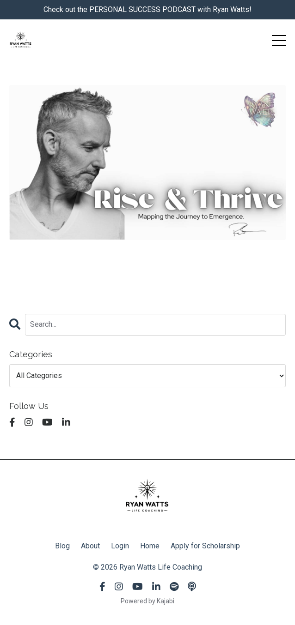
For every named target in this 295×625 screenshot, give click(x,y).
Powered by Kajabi (147, 601)
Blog (62, 545)
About (90, 545)
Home (150, 545)
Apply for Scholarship (205, 545)
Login (120, 545)
